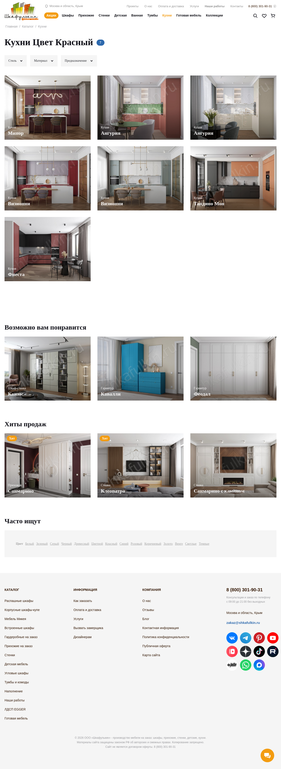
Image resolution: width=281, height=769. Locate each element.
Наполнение (14, 691)
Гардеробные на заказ (21, 637)
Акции (51, 15)
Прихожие (86, 15)
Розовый (136, 543)
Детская (120, 15)
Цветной (97, 543)
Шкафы (68, 15)
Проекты (132, 6)
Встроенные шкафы (19, 628)
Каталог (28, 26)
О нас (148, 6)
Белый (29, 543)
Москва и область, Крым (63, 6)
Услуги (194, 6)
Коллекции (214, 15)
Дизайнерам (82, 637)
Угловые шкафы (16, 673)
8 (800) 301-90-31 (260, 6)
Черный (66, 543)
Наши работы (214, 6)
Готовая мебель (188, 15)
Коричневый (152, 543)
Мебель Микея (15, 619)
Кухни (167, 15)
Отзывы (148, 610)
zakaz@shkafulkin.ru (243, 623)
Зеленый (42, 543)
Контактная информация (160, 628)
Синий (123, 543)
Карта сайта (151, 655)
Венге (179, 543)
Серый (54, 543)
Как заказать (82, 601)
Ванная (137, 15)
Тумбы (152, 15)
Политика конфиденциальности (165, 637)
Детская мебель (16, 664)
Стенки (104, 15)
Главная (11, 26)
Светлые (190, 543)
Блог (145, 619)
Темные (204, 543)
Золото (168, 543)
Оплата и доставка (171, 6)
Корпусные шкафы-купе (22, 610)
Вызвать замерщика (88, 628)
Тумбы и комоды (17, 682)
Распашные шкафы (19, 601)
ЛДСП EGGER (15, 709)
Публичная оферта (156, 646)
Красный (111, 543)
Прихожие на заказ (18, 646)
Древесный (81, 543)
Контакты (236, 6)
